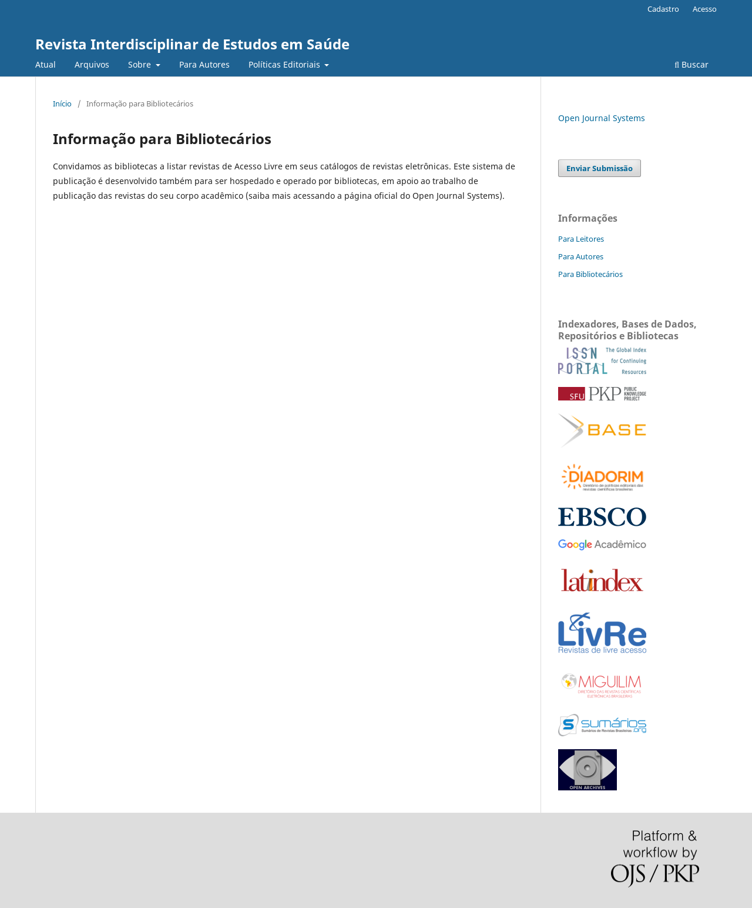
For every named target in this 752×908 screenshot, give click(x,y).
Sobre (140, 64)
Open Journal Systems (601, 117)
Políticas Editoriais (286, 64)
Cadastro (663, 9)
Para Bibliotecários (590, 274)
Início (62, 103)
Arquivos (92, 64)
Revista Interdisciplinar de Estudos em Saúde (192, 44)
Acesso (705, 9)
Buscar (691, 64)
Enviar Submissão (599, 168)
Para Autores (204, 64)
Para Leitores (581, 238)
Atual (45, 64)
